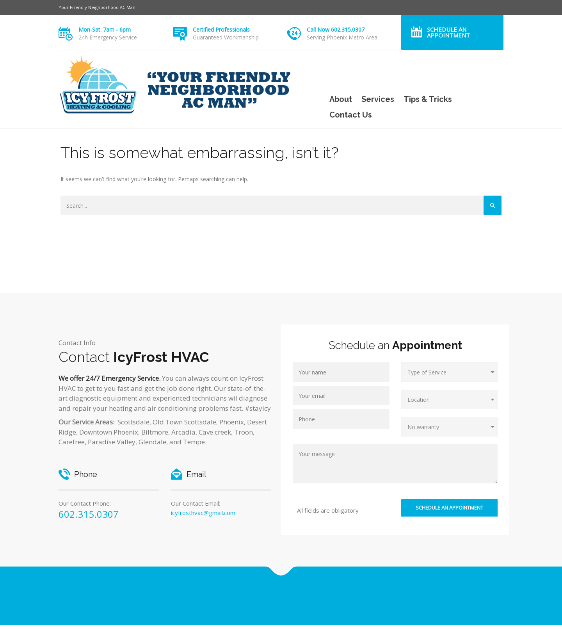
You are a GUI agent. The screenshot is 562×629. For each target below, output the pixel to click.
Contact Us (350, 114)
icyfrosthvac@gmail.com (203, 513)
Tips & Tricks (428, 99)
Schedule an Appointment (448, 32)
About (340, 99)
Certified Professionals (221, 29)
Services (377, 99)
